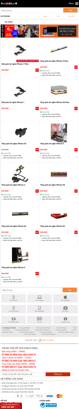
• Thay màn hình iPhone (43, 328)
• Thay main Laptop (30, 334)
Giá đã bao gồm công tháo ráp (28, 61)
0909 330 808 (7, 407)
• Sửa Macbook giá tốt (48, 334)
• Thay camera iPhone (22, 330)
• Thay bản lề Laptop (45, 332)
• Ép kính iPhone (61, 328)
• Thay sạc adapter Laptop (66, 332)
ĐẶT (37, 70)
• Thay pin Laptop (60, 330)
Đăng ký (58, 374)
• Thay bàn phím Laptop (26, 332)
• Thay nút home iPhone (42, 330)
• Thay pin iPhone (24, 328)
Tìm (70, 10)
